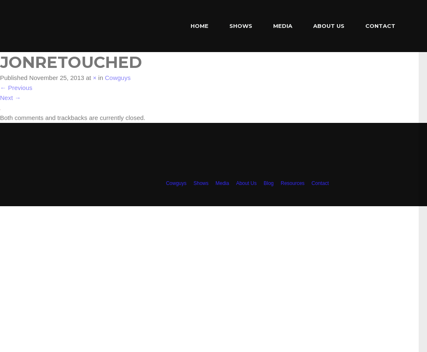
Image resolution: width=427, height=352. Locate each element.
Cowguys (118, 77)
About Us (328, 25)
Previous (16, 87)
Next (10, 97)
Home (199, 25)
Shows (240, 25)
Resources (292, 183)
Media (282, 25)
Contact (380, 25)
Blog (269, 183)
